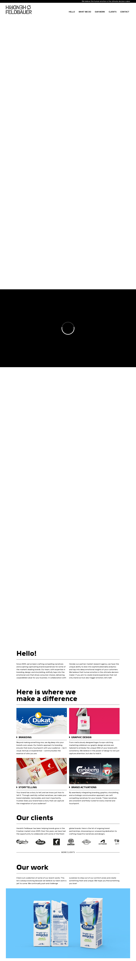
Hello (72, 12)
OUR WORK (100, 12)
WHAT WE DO (85, 12)
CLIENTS (112, 12)
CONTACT (124, 12)
